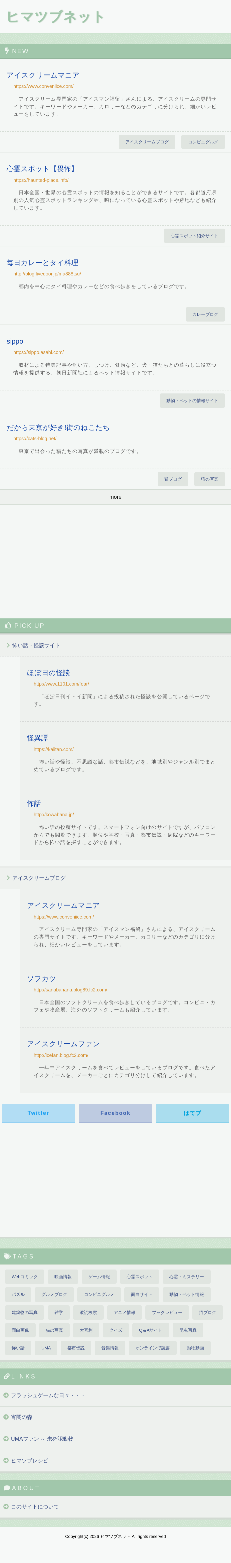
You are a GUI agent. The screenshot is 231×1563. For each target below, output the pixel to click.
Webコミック (25, 1276)
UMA (46, 1347)
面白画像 (20, 1330)
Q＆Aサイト (151, 1330)
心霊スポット (140, 1276)
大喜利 (86, 1330)
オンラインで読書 (152, 1347)
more (115, 497)
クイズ (115, 1330)
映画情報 (63, 1276)
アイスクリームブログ (147, 141)
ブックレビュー (167, 1312)
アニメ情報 (124, 1312)
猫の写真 (209, 479)
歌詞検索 (88, 1312)
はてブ (193, 1113)
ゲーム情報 (99, 1276)
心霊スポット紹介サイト (194, 235)
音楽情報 (110, 1347)
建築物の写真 (25, 1312)
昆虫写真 (188, 1330)
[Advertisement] (115, 561)
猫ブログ (173, 479)
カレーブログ (205, 314)
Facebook (115, 1113)
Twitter (38, 1113)
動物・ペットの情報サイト (192, 400)
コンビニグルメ (203, 141)
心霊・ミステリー (186, 1276)
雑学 (58, 1312)
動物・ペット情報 (186, 1294)
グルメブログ (54, 1294)
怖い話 (18, 1347)
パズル (18, 1294)
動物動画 (195, 1347)
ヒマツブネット (56, 16)
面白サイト (142, 1294)
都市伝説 (76, 1347)
